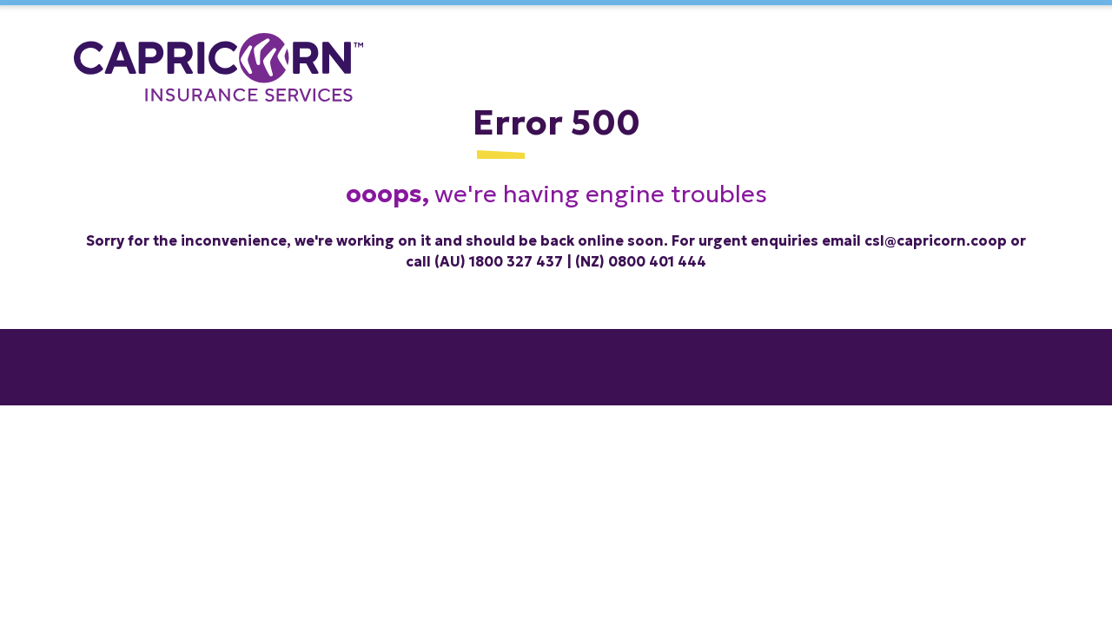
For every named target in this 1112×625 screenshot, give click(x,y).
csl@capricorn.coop (935, 240)
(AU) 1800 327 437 (498, 261)
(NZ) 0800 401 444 (640, 261)
